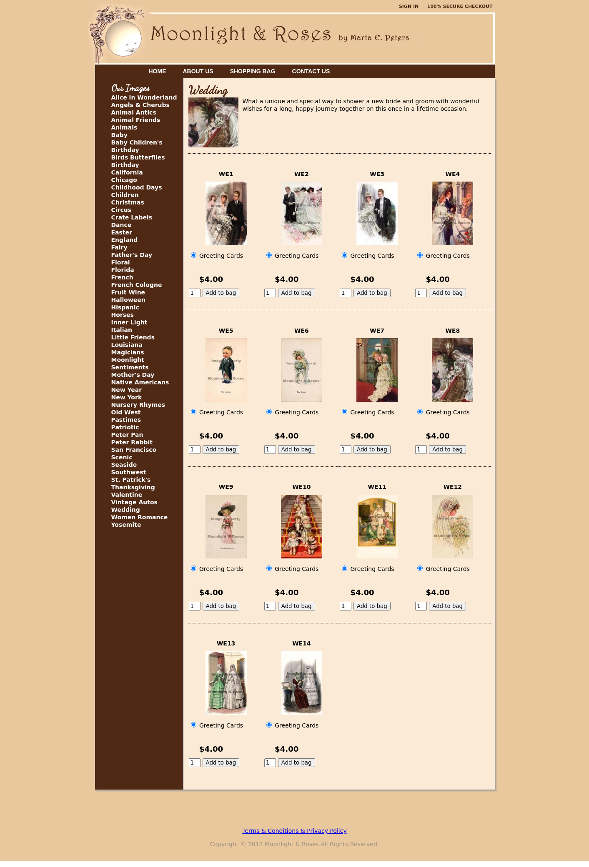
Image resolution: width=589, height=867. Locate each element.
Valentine (127, 494)
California (127, 172)
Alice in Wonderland (144, 97)
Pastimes (126, 419)
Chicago (124, 180)
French (122, 277)
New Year (126, 389)
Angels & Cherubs (140, 105)
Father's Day (132, 255)
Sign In (409, 6)
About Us (198, 71)
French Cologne (136, 285)
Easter (121, 232)
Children (125, 195)
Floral (120, 262)
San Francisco (134, 449)
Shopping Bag (253, 71)
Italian (121, 329)
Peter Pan (127, 434)
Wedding (125, 509)
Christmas (127, 202)
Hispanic (125, 307)
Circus (121, 210)
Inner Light (129, 322)
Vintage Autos (134, 502)
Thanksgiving (133, 487)
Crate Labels (132, 217)
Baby (119, 135)
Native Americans (140, 382)
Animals (124, 127)
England (124, 240)
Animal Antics (133, 112)
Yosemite (126, 524)
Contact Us (311, 71)
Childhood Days (136, 187)
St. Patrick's (131, 479)
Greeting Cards (217, 255)
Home (157, 71)
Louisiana (127, 344)
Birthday (125, 165)
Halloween (128, 299)
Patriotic (125, 427)
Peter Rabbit (132, 442)
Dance (121, 225)
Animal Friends (135, 120)
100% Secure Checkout (460, 6)
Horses (122, 314)
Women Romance (139, 517)
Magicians (127, 352)
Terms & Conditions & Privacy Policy (294, 830)
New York (126, 397)
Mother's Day (133, 374)
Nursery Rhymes (138, 404)
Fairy (119, 247)
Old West (126, 412)
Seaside (124, 464)
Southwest (128, 472)
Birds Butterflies (138, 157)
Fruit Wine (128, 292)
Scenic (122, 457)
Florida (122, 270)
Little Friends (133, 337)
